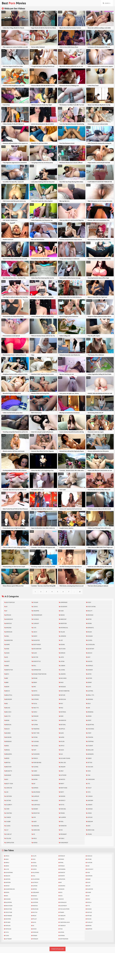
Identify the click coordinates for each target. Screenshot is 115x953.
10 (79, 591)
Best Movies (14, 3)
